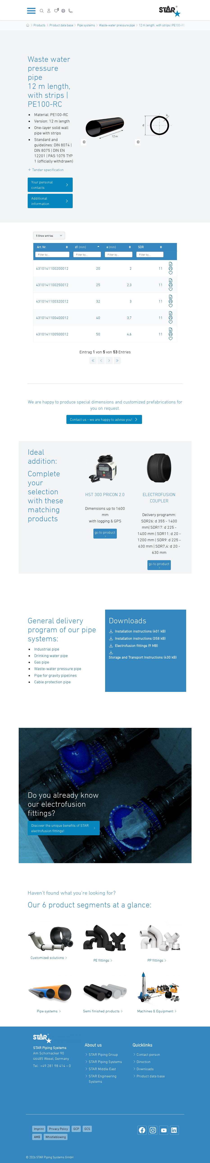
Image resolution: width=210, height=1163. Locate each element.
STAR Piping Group (103, 1054)
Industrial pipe (46, 649)
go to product (105, 534)
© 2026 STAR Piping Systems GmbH (49, 1157)
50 (98, 334)
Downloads (145, 1069)
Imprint (39, 1129)
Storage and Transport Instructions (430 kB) (142, 654)
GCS (87, 1129)
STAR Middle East (102, 1069)
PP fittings (157, 960)
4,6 (129, 334)
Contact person (148, 1054)
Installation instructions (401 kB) (137, 631)
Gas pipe (41, 662)
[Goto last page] (117, 360)
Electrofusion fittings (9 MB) (133, 645)
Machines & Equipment (157, 1011)
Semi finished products (103, 1011)
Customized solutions (49, 958)
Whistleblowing (55, 1137)
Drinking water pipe (51, 655)
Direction (144, 1062)
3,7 (129, 318)
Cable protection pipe (52, 682)
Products (39, 25)
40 (98, 318)
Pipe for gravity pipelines (55, 675)
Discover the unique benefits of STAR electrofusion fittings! (63, 828)
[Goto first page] (93, 360)
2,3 (129, 285)
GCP (76, 1129)
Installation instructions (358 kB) (137, 638)
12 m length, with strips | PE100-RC (162, 25)
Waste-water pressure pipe (117, 25)
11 (161, 268)
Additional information (50, 201)
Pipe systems (86, 25)
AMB (37, 1137)
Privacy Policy (58, 1129)
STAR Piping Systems (105, 1062)
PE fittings (103, 960)
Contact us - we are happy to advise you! (104, 419)
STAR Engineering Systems (102, 1078)
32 (98, 301)
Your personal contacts (50, 184)
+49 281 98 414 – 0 (55, 1066)
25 (98, 285)
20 (98, 268)
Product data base (61, 25)
